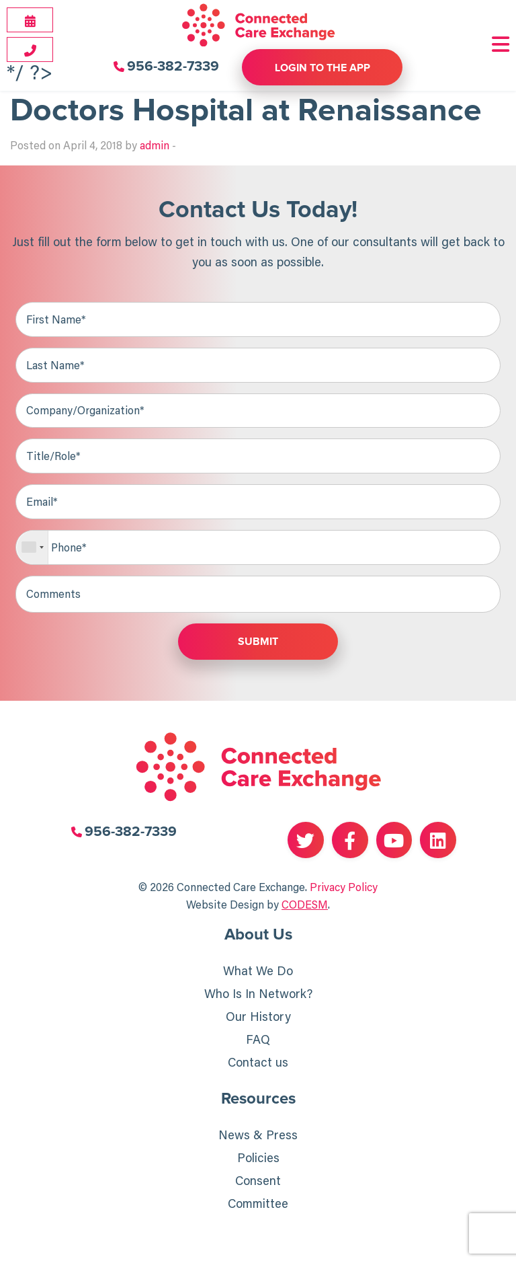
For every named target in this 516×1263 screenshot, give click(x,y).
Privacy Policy (344, 888)
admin (154, 145)
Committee (258, 1206)
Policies (258, 1160)
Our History (258, 1018)
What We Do (258, 972)
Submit (258, 643)
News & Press (258, 1137)
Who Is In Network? (258, 995)
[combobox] (32, 548)
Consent (258, 1183)
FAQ (258, 1041)
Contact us (258, 1064)
